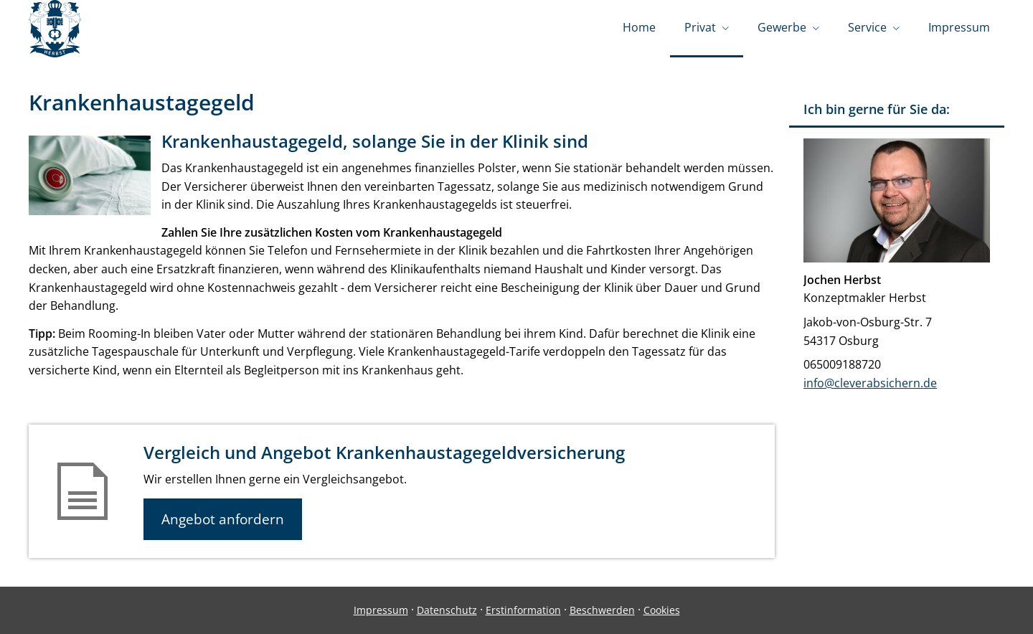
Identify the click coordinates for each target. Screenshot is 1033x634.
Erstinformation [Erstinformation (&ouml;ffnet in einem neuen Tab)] (523, 610)
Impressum (381, 610)
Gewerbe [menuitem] (782, 27)
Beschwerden (602, 610)
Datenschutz (447, 610)
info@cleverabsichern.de (870, 383)
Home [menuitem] (639, 27)
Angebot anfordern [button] (222, 519)
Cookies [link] (661, 610)
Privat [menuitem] (700, 27)
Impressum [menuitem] (959, 27)
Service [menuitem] (867, 27)
